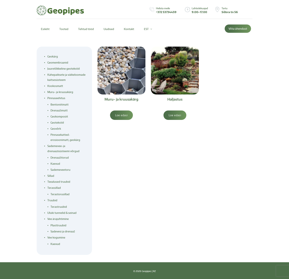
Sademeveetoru (60, 169)
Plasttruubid (58, 225)
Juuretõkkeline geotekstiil (63, 68)
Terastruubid (59, 206)
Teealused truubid (58, 181)
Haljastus (174, 99)
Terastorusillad (60, 194)
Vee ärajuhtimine (58, 218)
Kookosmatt (55, 85)
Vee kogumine (56, 237)
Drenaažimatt (59, 110)
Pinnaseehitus (56, 98)
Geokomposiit (59, 116)
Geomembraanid (57, 62)
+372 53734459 (166, 12)
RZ (154, 271)
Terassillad (54, 187)
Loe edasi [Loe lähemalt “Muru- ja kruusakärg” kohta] (121, 115)
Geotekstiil (57, 122)
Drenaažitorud (60, 157)
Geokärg (52, 56)
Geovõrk (56, 128)
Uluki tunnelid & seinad (61, 212)
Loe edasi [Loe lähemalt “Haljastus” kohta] (175, 115)
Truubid (52, 200)
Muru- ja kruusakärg (121, 99)
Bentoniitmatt (60, 104)
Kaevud (55, 163)
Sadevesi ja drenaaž (63, 231)
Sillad (50, 175)
